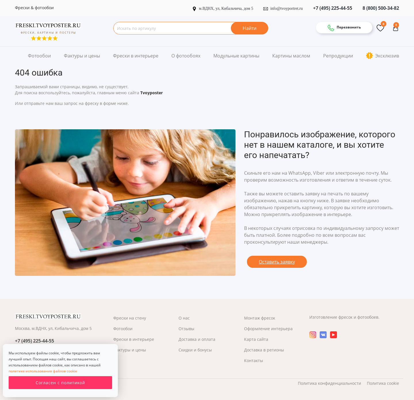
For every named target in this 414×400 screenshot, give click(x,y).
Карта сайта (256, 339)
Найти (249, 28)
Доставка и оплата (197, 339)
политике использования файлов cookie (43, 371)
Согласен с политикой (60, 382)
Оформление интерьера (268, 328)
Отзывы (186, 328)
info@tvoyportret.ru (283, 8)
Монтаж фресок (259, 318)
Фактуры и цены (82, 56)
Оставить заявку (277, 262)
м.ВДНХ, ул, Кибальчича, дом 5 (223, 8)
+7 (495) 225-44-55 (332, 8)
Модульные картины (236, 56)
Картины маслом (291, 56)
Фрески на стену (129, 318)
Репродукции (338, 56)
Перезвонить (344, 27)
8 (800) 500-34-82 (381, 8)
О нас (184, 318)
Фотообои (39, 56)
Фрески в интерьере (135, 56)
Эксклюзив (382, 55)
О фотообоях (185, 56)
